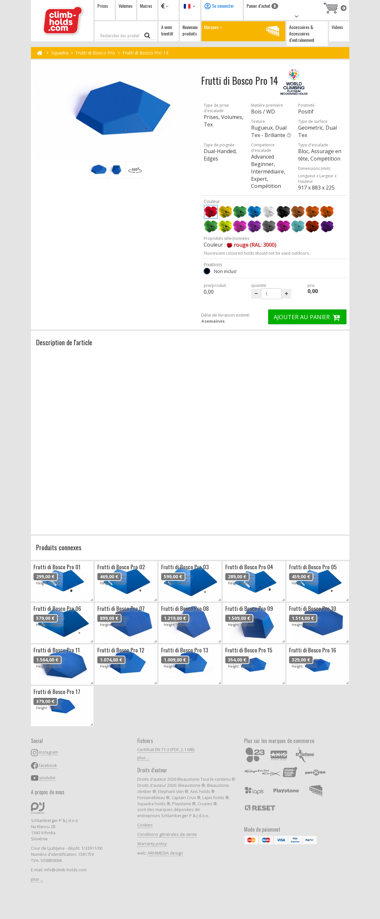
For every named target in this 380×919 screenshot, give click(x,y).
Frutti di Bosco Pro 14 (145, 53)
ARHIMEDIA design (165, 853)
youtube (47, 777)
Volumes (125, 5)
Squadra (59, 53)
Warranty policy (152, 843)
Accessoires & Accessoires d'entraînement (302, 33)
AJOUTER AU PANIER (307, 317)
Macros (146, 5)
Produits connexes (59, 547)
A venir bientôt (167, 30)
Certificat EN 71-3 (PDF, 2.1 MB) (165, 749)
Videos (337, 27)
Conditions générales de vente (167, 834)
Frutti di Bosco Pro (95, 53)
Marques (243, 31)
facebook (48, 765)
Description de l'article (64, 342)
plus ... (37, 879)
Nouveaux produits (190, 30)
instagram (48, 752)
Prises (102, 5)
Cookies (145, 825)
